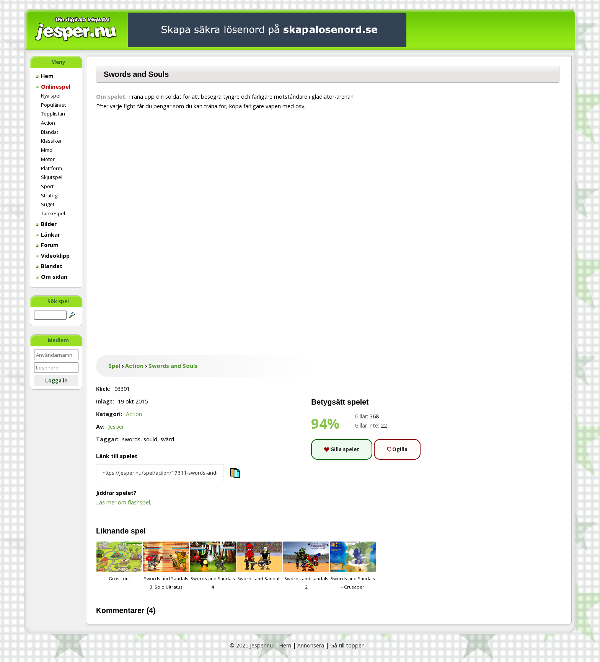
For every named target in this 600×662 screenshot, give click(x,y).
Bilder (46, 224)
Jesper (116, 426)
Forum (47, 245)
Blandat (49, 131)
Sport (47, 186)
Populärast (53, 104)
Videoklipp (53, 255)
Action (48, 122)
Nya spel (50, 95)
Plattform (51, 168)
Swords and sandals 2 (306, 566)
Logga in (56, 380)
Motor (48, 159)
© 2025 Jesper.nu (251, 645)
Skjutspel (51, 177)
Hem (45, 76)
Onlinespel (53, 86)
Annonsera (310, 645)
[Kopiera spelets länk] (160, 473)
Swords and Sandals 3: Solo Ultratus (166, 566)
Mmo (46, 149)
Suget (47, 204)
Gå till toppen (347, 645)
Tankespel (53, 213)
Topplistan (53, 113)
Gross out (119, 561)
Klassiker (51, 140)
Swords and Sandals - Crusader (353, 566)
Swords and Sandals (259, 561)
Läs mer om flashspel (123, 502)
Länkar (48, 234)
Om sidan (51, 276)
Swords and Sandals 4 (213, 566)
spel (138, 531)
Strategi (50, 195)
